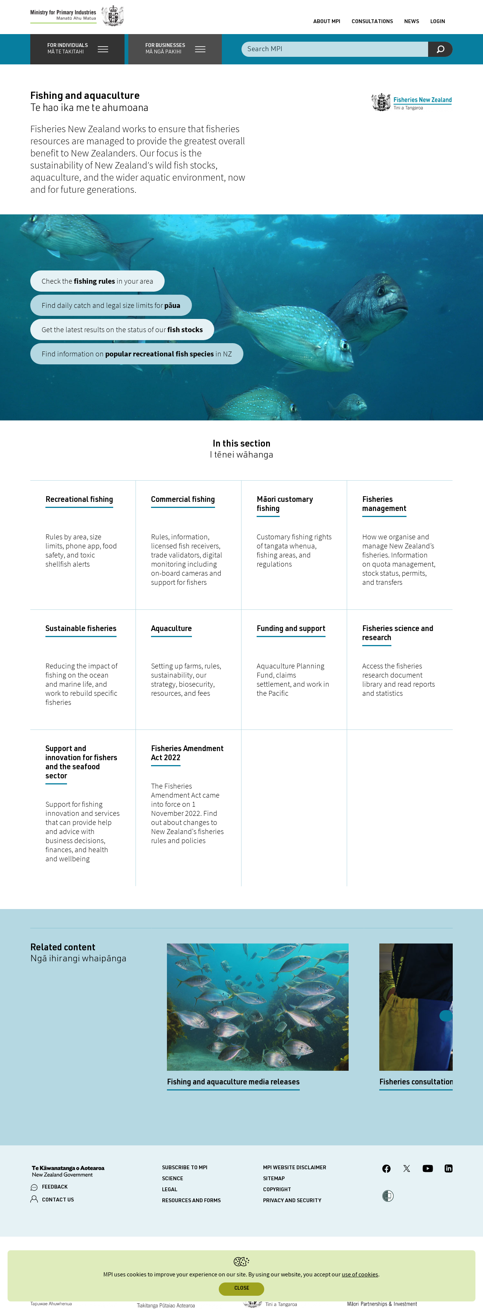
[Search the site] (347, 53)
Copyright (277, 1125)
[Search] (440, 53)
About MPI (326, 24)
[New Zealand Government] (68, 1108)
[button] (77, 53)
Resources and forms (191, 1136)
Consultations (372, 24)
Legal (169, 1125)
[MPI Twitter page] (406, 1105)
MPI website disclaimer (294, 1103)
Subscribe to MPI (184, 1103)
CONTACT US (58, 1136)
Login (437, 24)
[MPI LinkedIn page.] (448, 1105)
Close (241, 1288)
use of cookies (360, 1275)
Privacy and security (292, 1136)
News (411, 24)
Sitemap (274, 1114)
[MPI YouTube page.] (427, 1106)
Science (172, 1114)
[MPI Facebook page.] (386, 1105)
